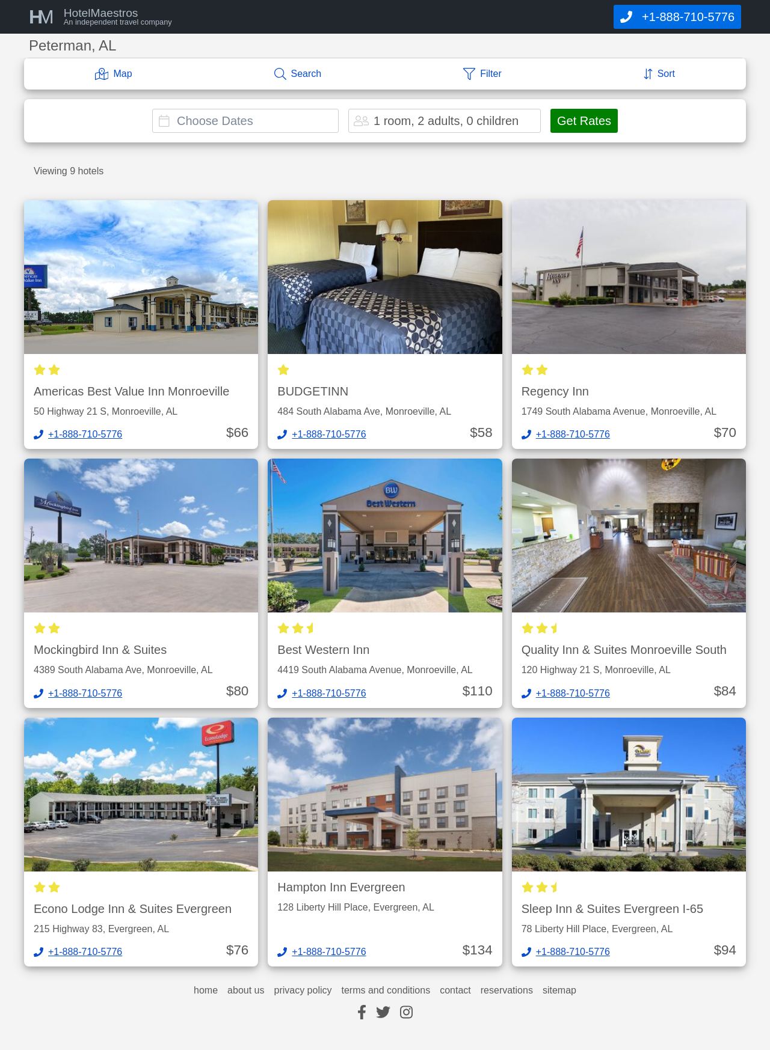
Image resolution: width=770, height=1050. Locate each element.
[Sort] (659, 74)
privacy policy (302, 990)
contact (455, 990)
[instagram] (406, 1013)
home (206, 990)
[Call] (677, 17)
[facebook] (361, 1013)
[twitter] (383, 1013)
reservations (507, 990)
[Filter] (482, 74)
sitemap (559, 990)
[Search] (298, 74)
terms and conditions (386, 990)
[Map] (113, 74)
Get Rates (584, 120)
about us (245, 990)
